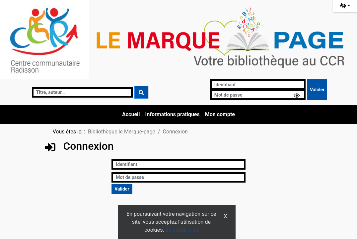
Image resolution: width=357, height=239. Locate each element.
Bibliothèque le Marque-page (121, 131)
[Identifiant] (258, 84)
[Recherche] (82, 92)
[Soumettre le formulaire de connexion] (317, 89)
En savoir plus (182, 230)
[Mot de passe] (258, 95)
